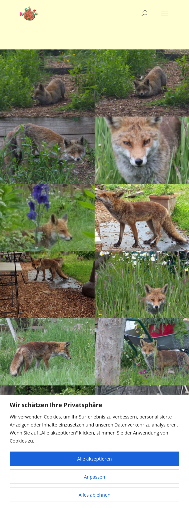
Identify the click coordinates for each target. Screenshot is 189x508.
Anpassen (94, 477)
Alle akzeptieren (94, 459)
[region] (94, 451)
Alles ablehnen (94, 495)
